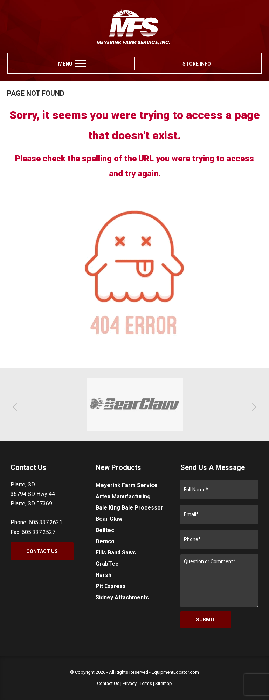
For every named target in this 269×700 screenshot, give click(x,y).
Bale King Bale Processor (129, 507)
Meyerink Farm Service (127, 485)
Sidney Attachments (122, 597)
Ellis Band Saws (116, 552)
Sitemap (163, 683)
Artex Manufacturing (123, 496)
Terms (146, 683)
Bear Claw (109, 519)
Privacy (130, 683)
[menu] (81, 63)
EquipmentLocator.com (175, 672)
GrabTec (107, 563)
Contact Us (42, 551)
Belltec (105, 530)
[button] (16, 406)
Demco (105, 541)
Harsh (103, 575)
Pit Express (111, 586)
